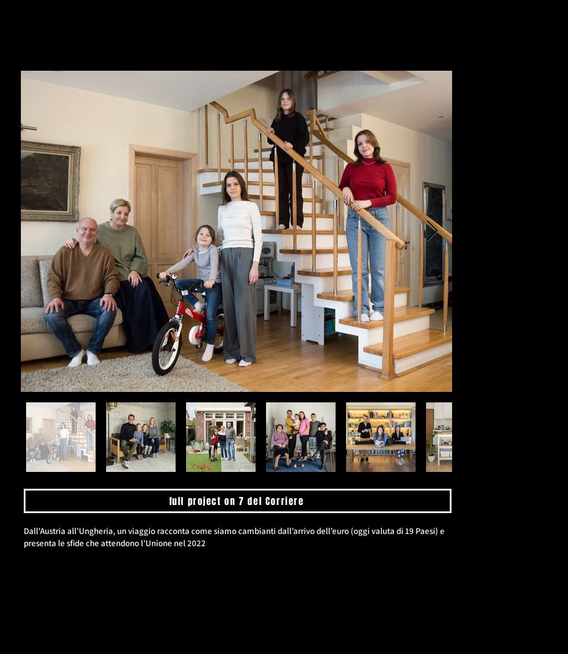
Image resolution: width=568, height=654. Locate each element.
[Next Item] (432, 231)
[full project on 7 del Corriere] (238, 501)
